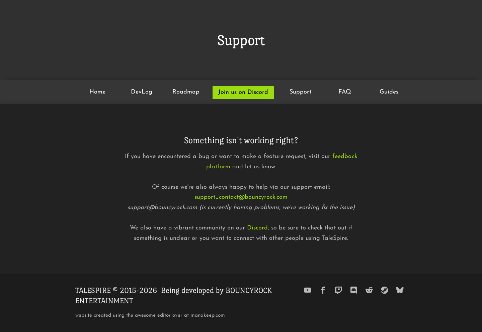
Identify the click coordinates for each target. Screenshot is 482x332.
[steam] (384, 290)
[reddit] (369, 290)
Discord (257, 228)
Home (97, 92)
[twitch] (338, 290)
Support (300, 92)
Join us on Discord (243, 92)
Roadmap (185, 92)
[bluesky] (400, 290)
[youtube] (307, 290)
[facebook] (323, 290)
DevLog (141, 92)
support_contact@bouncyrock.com (241, 197)
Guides (389, 92)
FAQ (344, 92)
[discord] (353, 290)
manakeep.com (207, 315)
